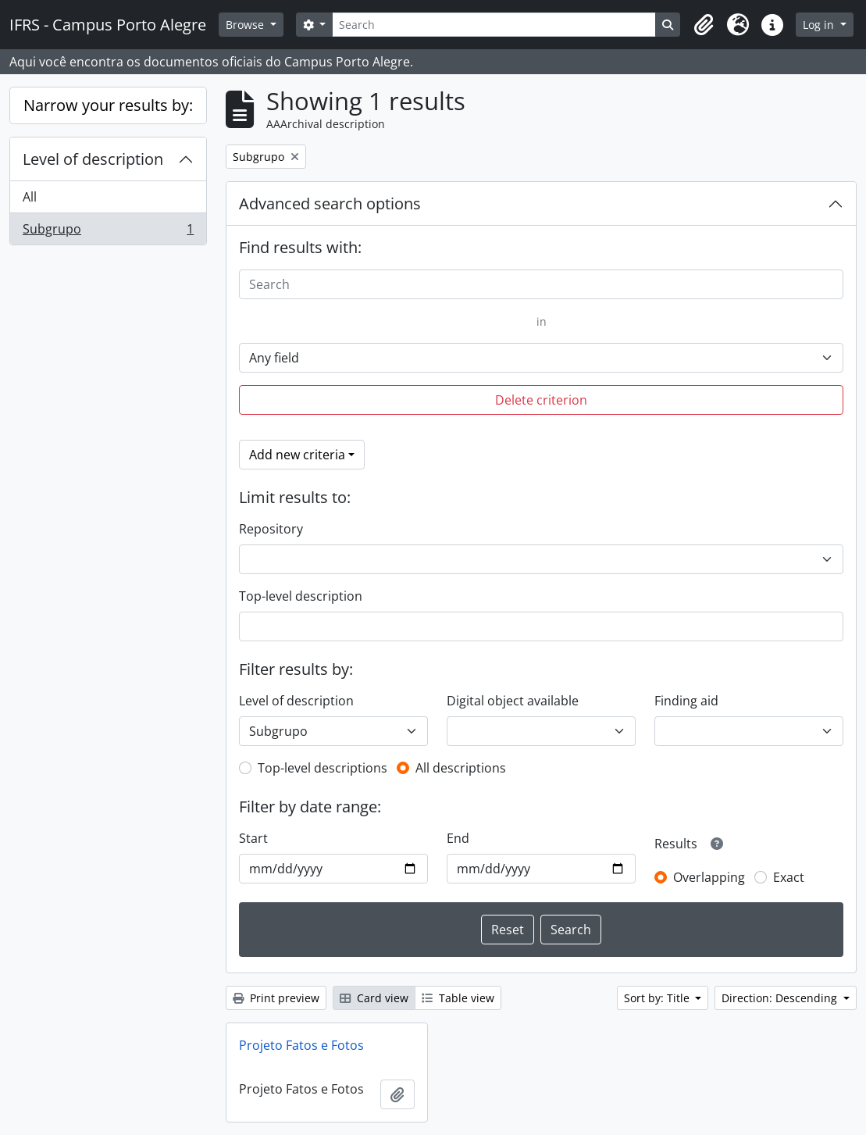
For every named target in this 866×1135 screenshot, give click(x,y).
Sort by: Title (658, 997)
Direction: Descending (781, 997)
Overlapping (709, 877)
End (458, 838)
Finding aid (686, 700)
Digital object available (513, 700)
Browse (246, 24)
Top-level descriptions (322, 767)
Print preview (276, 997)
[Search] (494, 24)
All (30, 196)
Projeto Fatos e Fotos (301, 1045)
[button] (703, 25)
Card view (374, 997)
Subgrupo (108, 232)
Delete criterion (541, 400)
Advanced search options (330, 203)
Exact (788, 877)
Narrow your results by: (108, 105)
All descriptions (460, 767)
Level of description (93, 159)
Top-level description (300, 596)
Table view (458, 997)
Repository (271, 528)
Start (253, 838)
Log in (820, 24)
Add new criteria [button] (297, 454)
